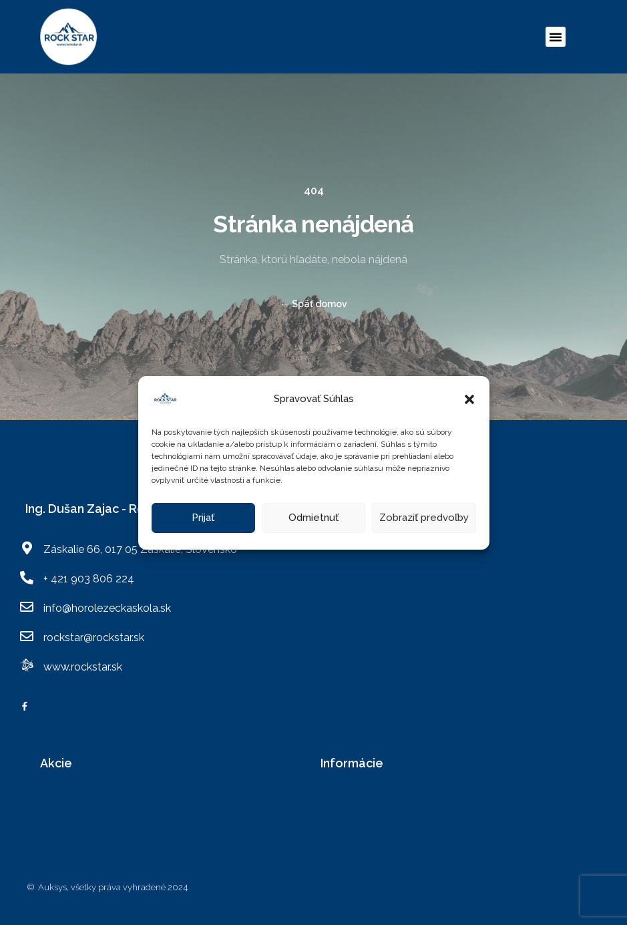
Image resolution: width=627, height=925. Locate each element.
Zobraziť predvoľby (424, 518)
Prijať (203, 518)
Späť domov (313, 304)
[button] (469, 399)
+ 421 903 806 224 (88, 578)
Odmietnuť (313, 518)
